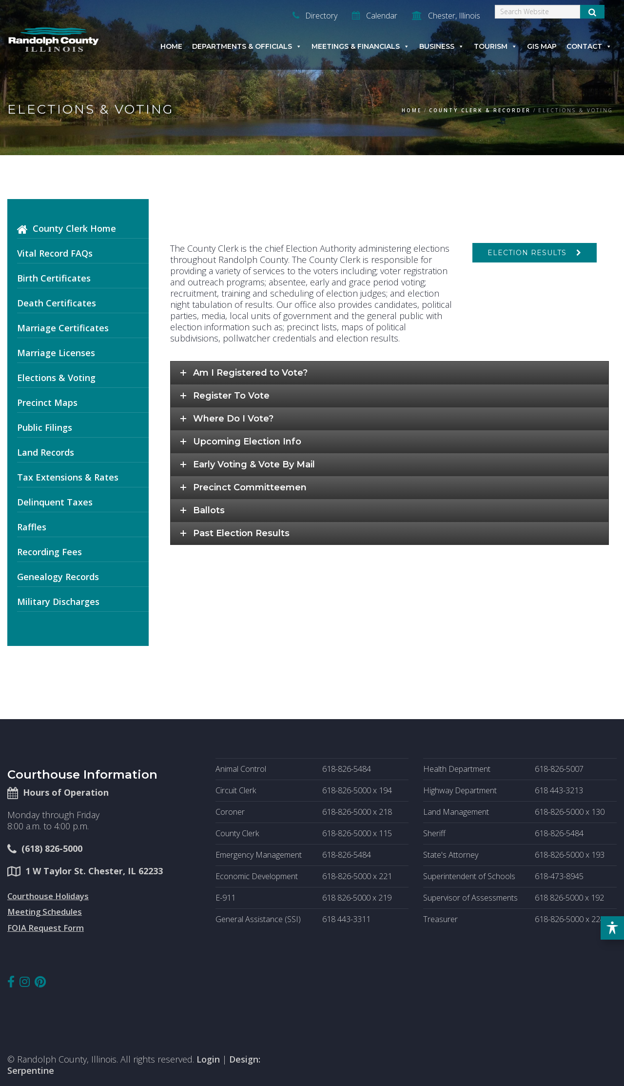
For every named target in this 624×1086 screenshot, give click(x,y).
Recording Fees (49, 552)
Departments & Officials (247, 46)
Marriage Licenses (56, 353)
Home (171, 46)
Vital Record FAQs (55, 253)
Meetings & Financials (361, 46)
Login (208, 1059)
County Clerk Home (74, 228)
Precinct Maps (47, 402)
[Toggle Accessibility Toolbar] (612, 928)
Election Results (527, 252)
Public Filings (44, 427)
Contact (589, 46)
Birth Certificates (54, 278)
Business (441, 46)
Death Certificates (56, 303)
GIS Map (542, 46)
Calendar (374, 15)
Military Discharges (58, 601)
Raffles (31, 527)
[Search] (537, 12)
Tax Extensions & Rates (67, 477)
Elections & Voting (56, 377)
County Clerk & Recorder (480, 110)
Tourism (495, 46)
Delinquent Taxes (55, 502)
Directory (314, 15)
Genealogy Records (58, 577)
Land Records (45, 452)
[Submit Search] (592, 12)
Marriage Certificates (63, 328)
